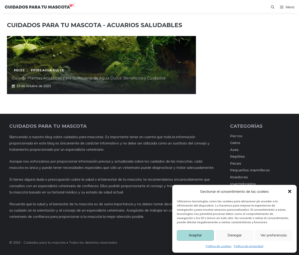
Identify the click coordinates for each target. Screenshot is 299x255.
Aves (234, 149)
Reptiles (237, 156)
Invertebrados (243, 184)
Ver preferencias (273, 235)
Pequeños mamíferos (250, 170)
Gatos (235, 143)
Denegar (235, 235)
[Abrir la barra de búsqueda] (272, 7)
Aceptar (195, 235)
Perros (236, 136)
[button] (289, 191)
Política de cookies (218, 246)
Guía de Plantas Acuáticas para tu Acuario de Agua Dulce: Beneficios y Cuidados (88, 78)
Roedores (239, 177)
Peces (235, 163)
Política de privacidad (248, 246)
